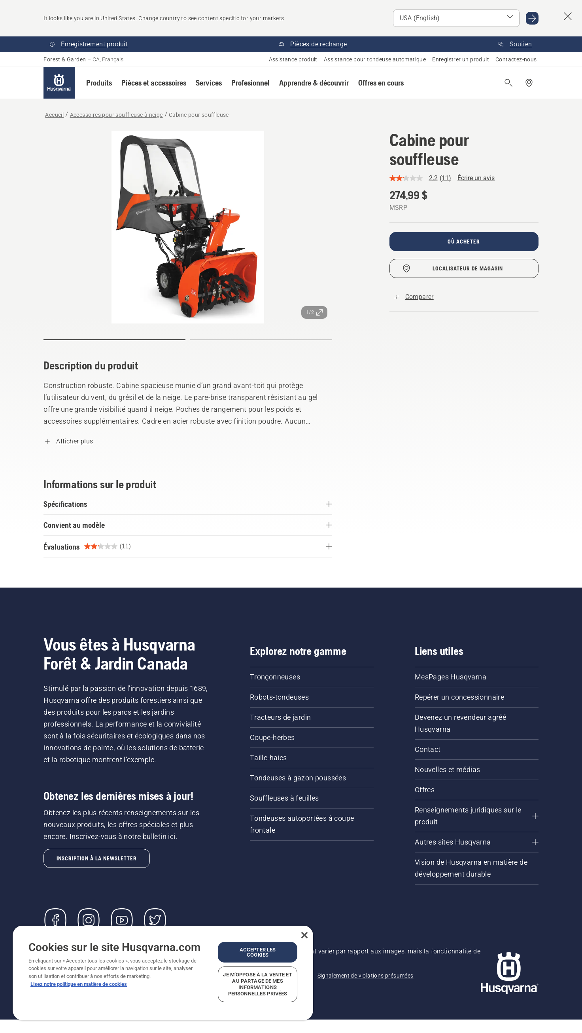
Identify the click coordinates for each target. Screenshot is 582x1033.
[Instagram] (88, 920)
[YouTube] (122, 920)
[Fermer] (304, 935)
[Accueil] (59, 83)
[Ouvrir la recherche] (508, 82)
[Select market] (456, 18)
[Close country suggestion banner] (567, 16)
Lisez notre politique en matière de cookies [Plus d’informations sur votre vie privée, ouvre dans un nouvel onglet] (78, 984)
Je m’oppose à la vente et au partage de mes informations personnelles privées (257, 984)
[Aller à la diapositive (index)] (114, 339)
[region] (163, 972)
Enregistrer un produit (460, 59)
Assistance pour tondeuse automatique (375, 59)
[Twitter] (155, 920)
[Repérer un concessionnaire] (529, 82)
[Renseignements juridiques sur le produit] (476, 816)
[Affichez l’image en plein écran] (187, 227)
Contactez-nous (516, 59)
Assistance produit (293, 59)
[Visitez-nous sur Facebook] (55, 920)
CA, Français (108, 59)
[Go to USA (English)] (532, 18)
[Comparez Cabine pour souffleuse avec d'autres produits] (413, 297)
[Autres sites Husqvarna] (476, 842)
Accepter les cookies (258, 952)
